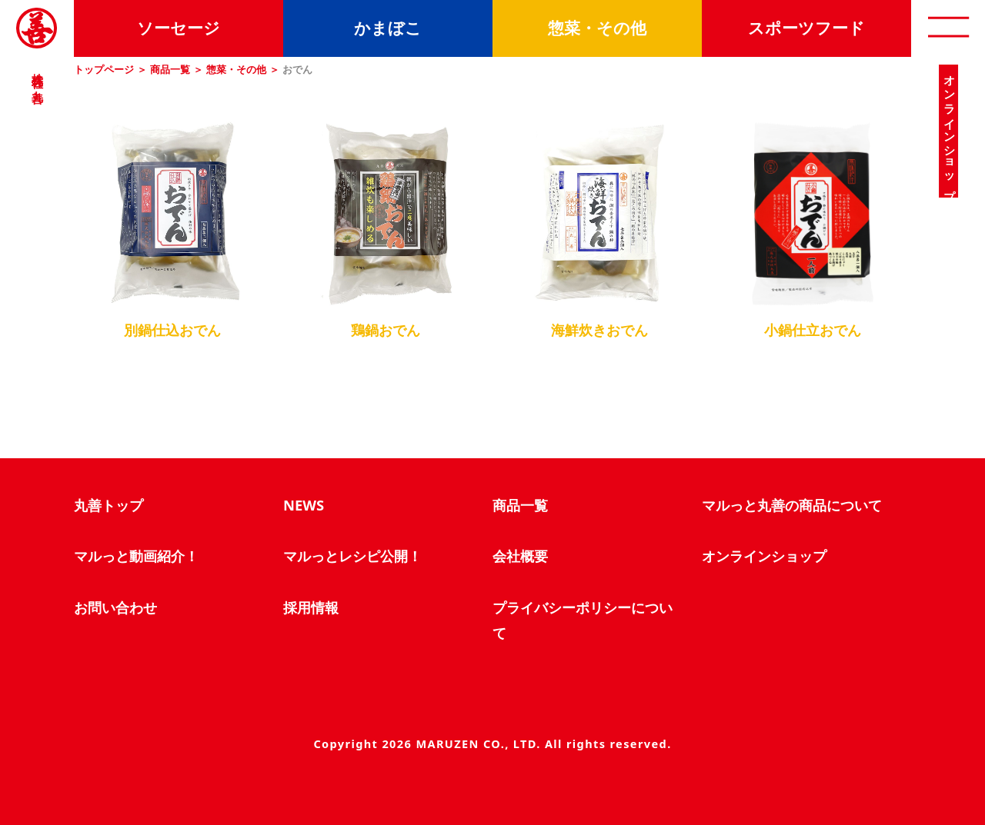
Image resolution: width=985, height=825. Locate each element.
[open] (948, 28)
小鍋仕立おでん (812, 329)
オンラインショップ (764, 555)
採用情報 (311, 607)
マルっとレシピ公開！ (352, 555)
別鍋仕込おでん (172, 329)
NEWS (303, 504)
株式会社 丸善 (36, 75)
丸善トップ (108, 504)
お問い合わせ (115, 607)
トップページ (104, 69)
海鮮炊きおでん (599, 329)
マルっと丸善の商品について (792, 504)
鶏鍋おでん (385, 329)
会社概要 (520, 555)
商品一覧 (170, 69)
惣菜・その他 (236, 69)
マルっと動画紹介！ (136, 555)
